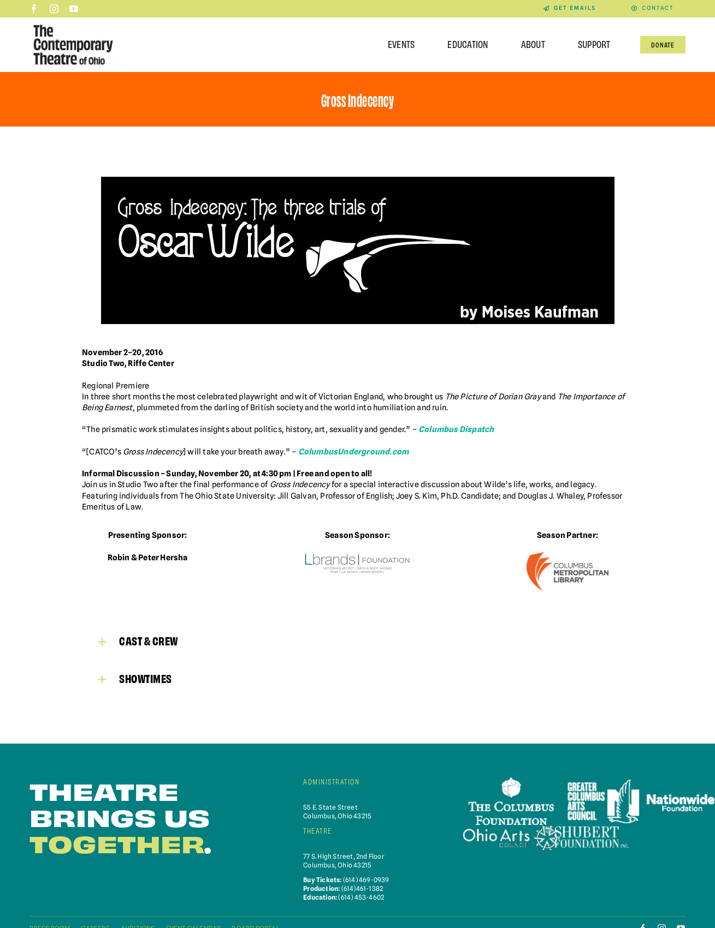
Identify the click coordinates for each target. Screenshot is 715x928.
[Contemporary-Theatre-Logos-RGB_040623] (77, 24)
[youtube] (73, 8)
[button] (357, 641)
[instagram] (54, 8)
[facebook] (33, 8)
